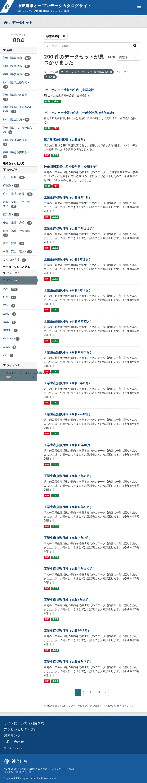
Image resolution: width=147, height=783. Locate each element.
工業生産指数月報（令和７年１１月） (70, 228)
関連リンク (12, 735)
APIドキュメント (122, 705)
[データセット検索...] (87, 45)
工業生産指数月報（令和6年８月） (68, 600)
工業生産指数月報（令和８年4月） (68, 197)
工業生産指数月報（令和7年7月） (67, 630)
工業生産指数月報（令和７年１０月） (70, 569)
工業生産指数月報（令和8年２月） (68, 259)
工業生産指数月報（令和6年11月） (67, 383)
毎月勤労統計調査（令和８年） (65, 139)
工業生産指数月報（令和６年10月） (68, 445)
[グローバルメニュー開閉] (139, 7)
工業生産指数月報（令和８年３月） (68, 352)
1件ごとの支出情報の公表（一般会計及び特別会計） (80, 113)
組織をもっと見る (13, 163)
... (94, 691)
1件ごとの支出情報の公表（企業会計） (70, 90)
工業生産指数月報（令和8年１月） (68, 290)
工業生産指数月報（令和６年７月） (68, 662)
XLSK (56, 101)
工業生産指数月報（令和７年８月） (68, 476)
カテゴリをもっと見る (16, 266)
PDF (56, 128)
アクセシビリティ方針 (21, 729)
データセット (22, 23)
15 (98, 692)
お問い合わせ (14, 742)
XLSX (47, 101)
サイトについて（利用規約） (26, 723)
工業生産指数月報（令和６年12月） (68, 321)
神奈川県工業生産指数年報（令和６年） (71, 167)
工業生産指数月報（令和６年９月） (68, 507)
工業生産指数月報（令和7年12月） (68, 414)
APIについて (14, 748)
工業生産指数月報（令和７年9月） (68, 538)
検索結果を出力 (55, 36)
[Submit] (135, 45)
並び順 (111, 56)
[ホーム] (6, 23)
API (106, 705)
